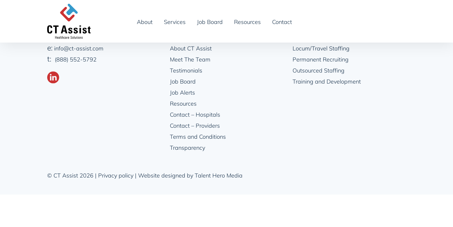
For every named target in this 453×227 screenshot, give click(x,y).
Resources (247, 22)
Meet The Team (190, 59)
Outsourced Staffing (318, 70)
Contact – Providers (195, 125)
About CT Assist (191, 48)
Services (175, 22)
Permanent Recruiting (321, 59)
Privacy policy (115, 175)
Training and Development (327, 81)
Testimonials (186, 70)
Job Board (210, 22)
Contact (282, 22)
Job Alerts (182, 92)
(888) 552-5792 (76, 59)
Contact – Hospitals (195, 114)
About (145, 22)
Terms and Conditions (198, 136)
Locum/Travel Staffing (321, 48)
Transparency (187, 147)
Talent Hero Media (219, 175)
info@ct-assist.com (78, 48)
